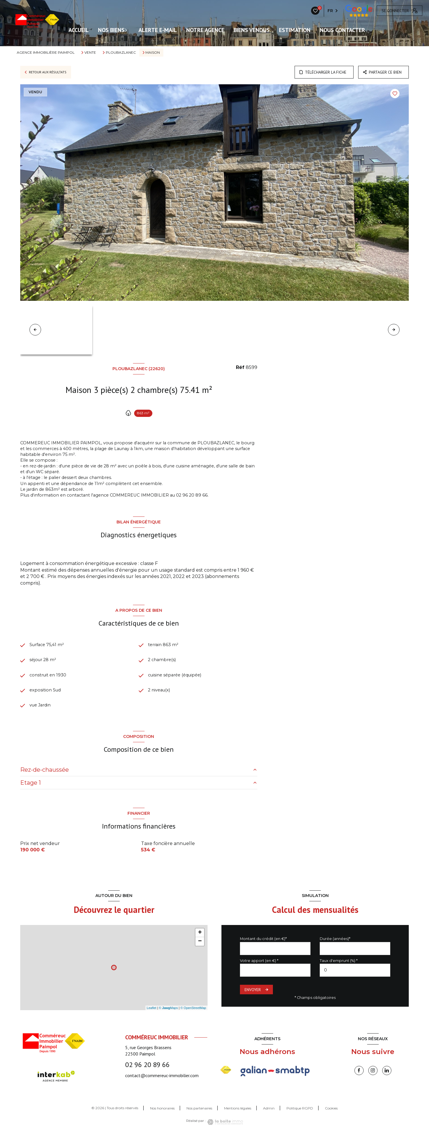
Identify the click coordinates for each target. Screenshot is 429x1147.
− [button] (200, 951)
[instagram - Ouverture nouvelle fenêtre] (373, 1080)
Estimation (294, 30)
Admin (269, 1118)
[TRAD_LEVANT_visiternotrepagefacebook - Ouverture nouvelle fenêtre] (359, 1080)
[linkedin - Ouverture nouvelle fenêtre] (386, 1080)
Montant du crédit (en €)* (263, 948)
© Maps (168, 1017)
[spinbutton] (355, 979)
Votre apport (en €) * (259, 970)
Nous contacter (342, 30)
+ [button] (200, 942)
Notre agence (205, 30)
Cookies (331, 1118)
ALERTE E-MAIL (157, 30)
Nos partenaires (199, 1118)
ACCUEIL (79, 30)
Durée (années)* (335, 948)
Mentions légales (237, 1118)
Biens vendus (252, 30)
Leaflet (151, 1017)
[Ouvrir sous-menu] (128, 30)
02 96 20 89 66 (147, 1074)
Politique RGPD (299, 1118)
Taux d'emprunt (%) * (339, 970)
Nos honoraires (162, 1118)
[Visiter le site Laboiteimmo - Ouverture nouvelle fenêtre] (224, 1131)
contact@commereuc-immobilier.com (162, 1085)
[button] (394, 329)
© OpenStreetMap (193, 1017)
